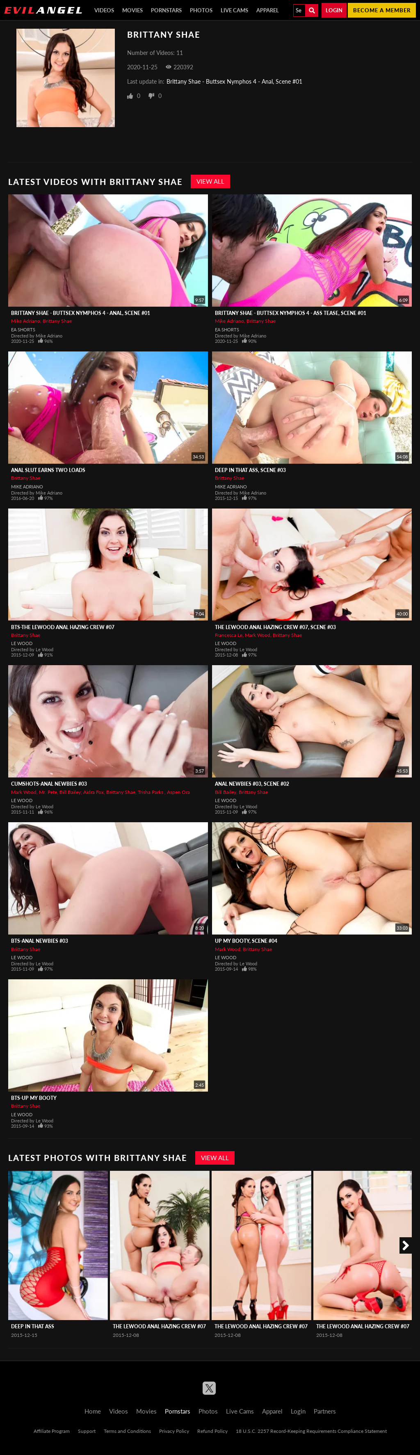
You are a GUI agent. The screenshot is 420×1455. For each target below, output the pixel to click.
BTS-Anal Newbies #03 (39, 941)
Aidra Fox (93, 792)
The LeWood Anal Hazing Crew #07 (159, 1326)
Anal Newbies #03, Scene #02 (252, 784)
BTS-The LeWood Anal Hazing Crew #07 (62, 627)
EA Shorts (23, 329)
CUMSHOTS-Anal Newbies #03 (49, 784)
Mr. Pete (48, 792)
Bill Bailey (70, 792)
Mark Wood (257, 635)
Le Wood (21, 643)
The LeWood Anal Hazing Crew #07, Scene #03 (275, 627)
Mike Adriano (25, 321)
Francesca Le (228, 635)
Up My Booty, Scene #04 (246, 941)
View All (210, 181)
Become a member (382, 10)
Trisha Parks (151, 792)
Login (334, 10)
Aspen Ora (178, 792)
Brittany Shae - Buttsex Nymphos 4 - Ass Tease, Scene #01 (290, 313)
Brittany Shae (57, 321)
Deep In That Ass (32, 1326)
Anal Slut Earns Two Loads (48, 470)
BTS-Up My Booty (34, 1098)
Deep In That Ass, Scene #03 (250, 470)
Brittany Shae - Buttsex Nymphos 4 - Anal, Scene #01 (234, 81)
